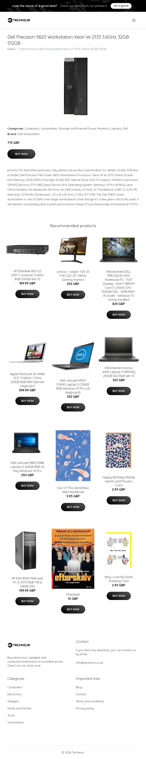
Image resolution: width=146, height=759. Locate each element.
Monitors (103, 128)
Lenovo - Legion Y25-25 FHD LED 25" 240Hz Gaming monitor (73, 276)
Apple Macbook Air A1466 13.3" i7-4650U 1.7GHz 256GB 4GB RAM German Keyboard (27, 380)
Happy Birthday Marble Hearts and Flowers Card (118, 481)
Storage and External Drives (77, 128)
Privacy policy (85, 708)
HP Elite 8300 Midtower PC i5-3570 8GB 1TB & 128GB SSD (27, 582)
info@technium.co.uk (89, 662)
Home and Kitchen (19, 708)
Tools (11, 715)
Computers (32, 128)
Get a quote (121, 5)
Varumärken (49, 128)
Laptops (115, 128)
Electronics (14, 694)
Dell (125, 128)
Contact (81, 694)
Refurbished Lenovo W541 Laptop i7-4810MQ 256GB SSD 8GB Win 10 (118, 372)
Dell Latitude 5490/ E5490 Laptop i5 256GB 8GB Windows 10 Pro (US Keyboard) (73, 386)
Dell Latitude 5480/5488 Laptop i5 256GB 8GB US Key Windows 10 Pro (27, 467)
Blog (79, 687)
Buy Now (21, 154)
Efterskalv (73, 594)
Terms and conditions (90, 701)
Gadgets (13, 701)
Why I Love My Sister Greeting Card (119, 579)
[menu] (134, 20)
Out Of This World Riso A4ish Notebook (73, 490)
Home (11, 49)
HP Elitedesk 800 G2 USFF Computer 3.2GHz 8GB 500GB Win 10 (27, 275)
